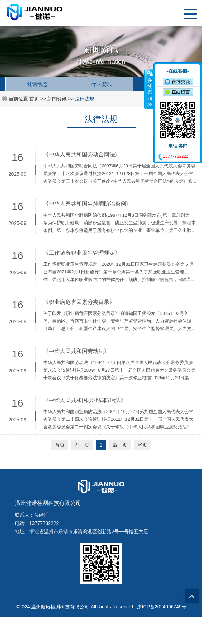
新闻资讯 (57, 98)
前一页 (82, 445)
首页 (34, 98)
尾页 (142, 445)
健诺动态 (37, 84)
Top (192, 596)
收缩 (149, 89)
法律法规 (84, 98)
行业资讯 (101, 84)
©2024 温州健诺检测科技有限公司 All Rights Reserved (74, 606)
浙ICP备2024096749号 (161, 606)
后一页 (120, 445)
